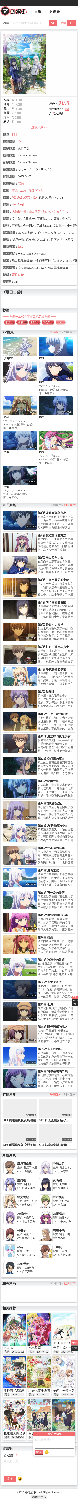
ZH (74, 997)
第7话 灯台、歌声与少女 (53, 647)
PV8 (6, 487)
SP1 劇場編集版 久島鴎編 (19, 1120)
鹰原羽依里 (24, 1163)
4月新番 (54, 12)
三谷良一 (59, 1247)
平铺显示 (56, 332)
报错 (74, 1348)
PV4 (6, 417)
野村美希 (59, 1197)
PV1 (41, 358)
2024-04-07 (42, 1394)
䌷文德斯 (23, 1197)
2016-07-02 (18, 1351)
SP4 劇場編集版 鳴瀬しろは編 (58, 1145)
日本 (15, 134)
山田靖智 (35, 211)
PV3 (41, 382)
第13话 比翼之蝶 (48, 781)
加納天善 (29, 1267)
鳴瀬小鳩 (64, 1234)
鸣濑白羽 (59, 1163)
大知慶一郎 (19, 211)
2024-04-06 (67, 1394)
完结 (21, 183)
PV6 (6, 452)
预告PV (8, 358)
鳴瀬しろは (66, 1167)
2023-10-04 (18, 1437)
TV (20, 141)
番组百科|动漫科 (15, 12)
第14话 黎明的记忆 (50, 803)
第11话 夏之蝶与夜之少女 (54, 736)
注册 (71, 22)
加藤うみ (64, 1217)
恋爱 (15, 190)
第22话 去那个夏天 (50, 982)
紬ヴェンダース (33, 1200)
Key (35, 197)
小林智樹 (18, 204)
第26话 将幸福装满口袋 (53, 1071)
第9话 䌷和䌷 (46, 691)
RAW (75, 1000)
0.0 (67, 109)
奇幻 (31, 190)
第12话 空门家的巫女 (51, 758)
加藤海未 (59, 1213)
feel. (20, 246)
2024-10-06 (67, 1351)
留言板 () (54, 1433)
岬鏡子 (28, 1234)
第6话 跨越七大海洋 (50, 624)
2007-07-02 (42, 1351)
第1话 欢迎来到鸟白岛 (52, 513)
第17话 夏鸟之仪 (48, 870)
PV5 (41, 417)
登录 (63, 22)
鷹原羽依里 (30, 1167)
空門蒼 (28, 1184)
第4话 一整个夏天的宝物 (53, 580)
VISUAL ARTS (21, 197)
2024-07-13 (18, 1394)
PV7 (41, 452)
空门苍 (21, 1180)
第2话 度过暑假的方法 (52, 535)
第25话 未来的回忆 (50, 1049)
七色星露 (34, 1347)
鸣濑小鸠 (59, 1230)
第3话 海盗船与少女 (50, 557)
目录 (37, 12)
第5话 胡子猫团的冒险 (52, 602)
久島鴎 (63, 1184)
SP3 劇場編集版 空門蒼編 (19, 1145)
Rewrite (9, 1348)
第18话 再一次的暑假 (51, 892)
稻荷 (20, 1247)
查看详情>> (39, 127)
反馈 (74, 1342)
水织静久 (23, 1213)
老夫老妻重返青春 (40, 1390)
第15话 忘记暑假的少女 (53, 825)
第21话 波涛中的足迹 (51, 959)
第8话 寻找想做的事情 (52, 669)
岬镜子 (21, 1230)
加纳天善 (23, 1264)
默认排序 (70, 1283)
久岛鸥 (57, 1180)
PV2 (6, 382)
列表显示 (70, 332)
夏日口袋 (18, 274)
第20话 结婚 (45, 937)
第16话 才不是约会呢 (51, 848)
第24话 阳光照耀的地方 (53, 1026)
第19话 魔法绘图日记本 (53, 915)
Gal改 (39, 190)
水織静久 (29, 1217)
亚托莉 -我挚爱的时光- (19, 1390)
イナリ (28, 1251)
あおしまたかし (58, 211)
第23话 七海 (45, 1004)
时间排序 (56, 1283)
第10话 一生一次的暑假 (53, 714)
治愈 (23, 190)
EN (74, 1003)
